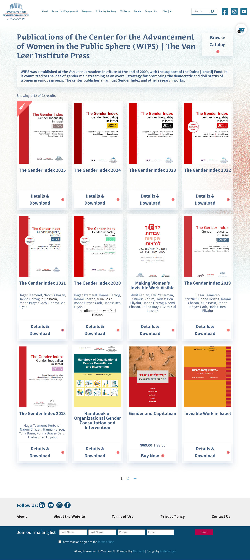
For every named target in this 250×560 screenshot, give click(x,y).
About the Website (69, 517)
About (45, 11)
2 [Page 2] (128, 478)
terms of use (106, 542)
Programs (87, 11)
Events (137, 11)
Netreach (139, 551)
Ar (171, 11)
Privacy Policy (173, 517)
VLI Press (125, 11)
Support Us (151, 11)
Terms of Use (123, 517)
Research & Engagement (65, 11)
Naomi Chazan (54, 295)
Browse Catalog (217, 44)
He (165, 11)
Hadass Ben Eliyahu (214, 308)
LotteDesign (168, 551)
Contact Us (221, 517)
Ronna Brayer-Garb (33, 303)
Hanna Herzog (29, 299)
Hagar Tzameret (30, 295)
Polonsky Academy (106, 11)
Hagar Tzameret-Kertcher (42, 425)
